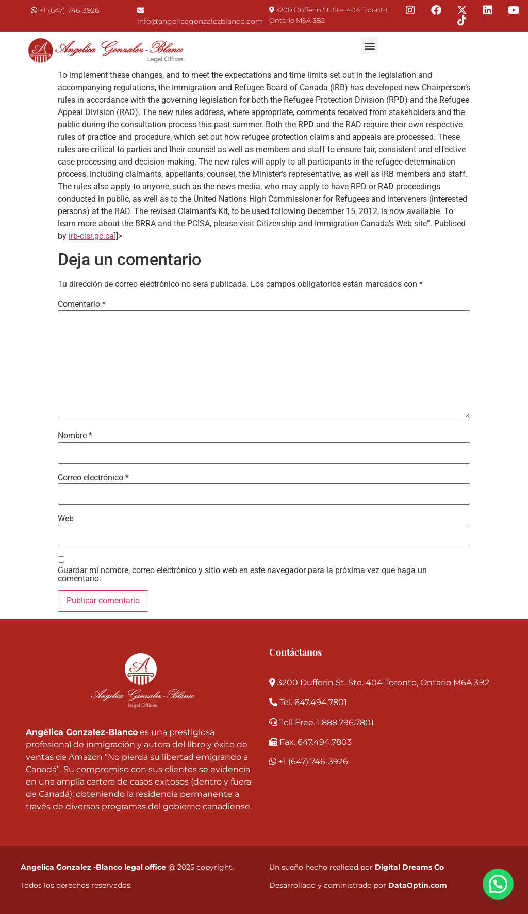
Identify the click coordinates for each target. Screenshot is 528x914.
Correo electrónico (93, 478)
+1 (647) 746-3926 (69, 10)
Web (66, 519)
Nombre (75, 436)
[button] (369, 45)
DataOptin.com (417, 885)
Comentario (82, 304)
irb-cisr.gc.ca (91, 236)
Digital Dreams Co (409, 867)
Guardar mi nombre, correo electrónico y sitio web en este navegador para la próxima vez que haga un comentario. (242, 574)
